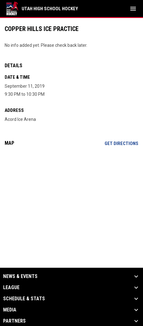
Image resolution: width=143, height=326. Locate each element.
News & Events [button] (20, 276)
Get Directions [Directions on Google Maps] (121, 143)
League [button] (11, 287)
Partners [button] (14, 321)
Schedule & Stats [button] (24, 298)
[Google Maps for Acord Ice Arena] (71, 198)
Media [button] (9, 309)
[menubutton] (133, 8)
